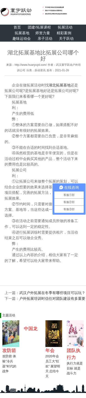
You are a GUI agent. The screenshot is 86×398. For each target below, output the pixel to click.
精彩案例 (64, 33)
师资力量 (42, 33)
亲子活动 (45, 38)
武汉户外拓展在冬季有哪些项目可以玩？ (52, 293)
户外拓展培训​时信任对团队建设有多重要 (52, 299)
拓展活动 (65, 27)
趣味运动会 (21, 38)
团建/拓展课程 (39, 27)
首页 (17, 27)
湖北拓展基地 (60, 85)
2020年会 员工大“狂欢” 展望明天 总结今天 (52, 366)
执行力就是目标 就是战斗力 (75, 368)
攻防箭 (9, 350)
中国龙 (31, 328)
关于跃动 (66, 38)
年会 (50, 350)
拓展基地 (22, 33)
